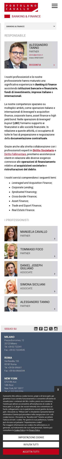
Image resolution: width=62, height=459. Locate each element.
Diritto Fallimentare (15, 154)
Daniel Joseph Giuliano (31, 268)
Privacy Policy (34, 430)
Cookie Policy (19, 430)
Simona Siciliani (31, 286)
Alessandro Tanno (31, 54)
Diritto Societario (43, 150)
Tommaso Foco (31, 251)
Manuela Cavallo (31, 233)
